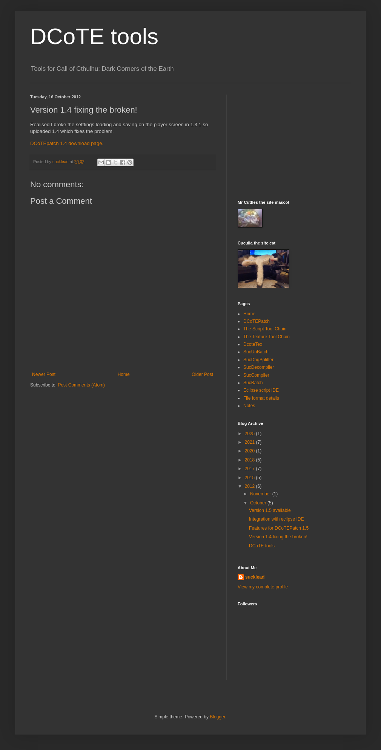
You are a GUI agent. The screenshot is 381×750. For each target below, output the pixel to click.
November (261, 493)
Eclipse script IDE (261, 390)
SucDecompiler (258, 367)
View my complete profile (263, 587)
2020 (250, 451)
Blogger (217, 716)
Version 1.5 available (270, 510)
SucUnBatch (256, 351)
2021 (250, 442)
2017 (250, 468)
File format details (261, 398)
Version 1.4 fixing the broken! (278, 536)
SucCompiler (256, 375)
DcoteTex (252, 344)
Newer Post (43, 374)
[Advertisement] (294, 142)
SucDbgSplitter (258, 359)
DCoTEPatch (256, 321)
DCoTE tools (94, 36)
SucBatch (253, 382)
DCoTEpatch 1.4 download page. (66, 143)
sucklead (254, 577)
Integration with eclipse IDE (276, 519)
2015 (250, 477)
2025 (250, 433)
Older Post (202, 374)
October (258, 503)
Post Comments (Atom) (81, 385)
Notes (249, 405)
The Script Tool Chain (265, 328)
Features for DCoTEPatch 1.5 (279, 528)
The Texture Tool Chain (266, 336)
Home (124, 374)
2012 (250, 486)
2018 (250, 460)
